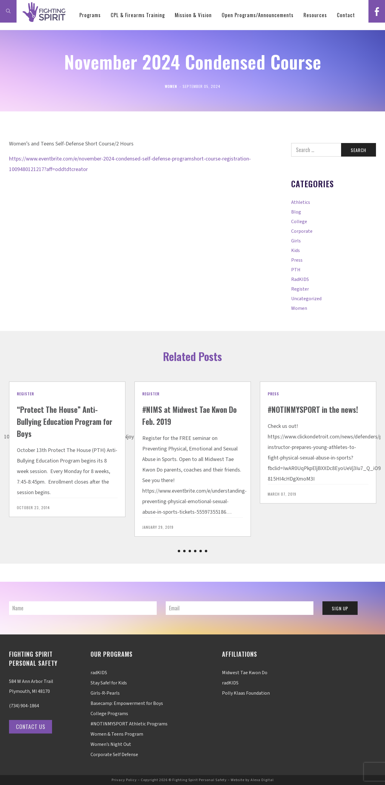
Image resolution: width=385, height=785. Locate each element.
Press (297, 260)
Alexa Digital (262, 780)
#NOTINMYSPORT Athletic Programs (129, 724)
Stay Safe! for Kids (109, 683)
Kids (295, 250)
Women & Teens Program (117, 734)
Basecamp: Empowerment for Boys (127, 703)
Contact (362, 45)
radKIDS (300, 279)
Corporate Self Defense (114, 754)
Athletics (300, 202)
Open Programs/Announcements (274, 45)
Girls (296, 241)
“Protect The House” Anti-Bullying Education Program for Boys (65, 421)
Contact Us (33, 726)
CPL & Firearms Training (154, 45)
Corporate (302, 231)
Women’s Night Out (111, 744)
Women (171, 86)
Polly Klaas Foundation (246, 693)
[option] (67, 449)
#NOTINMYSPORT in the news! (311, 415)
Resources (331, 45)
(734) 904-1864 (24, 705)
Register (300, 289)
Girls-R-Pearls (105, 693)
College (299, 221)
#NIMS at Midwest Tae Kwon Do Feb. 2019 (182, 415)
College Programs (109, 713)
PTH (295, 269)
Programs (106, 45)
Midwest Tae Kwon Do (244, 672)
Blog (296, 212)
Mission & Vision (209, 45)
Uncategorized (306, 298)
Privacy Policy (124, 780)
